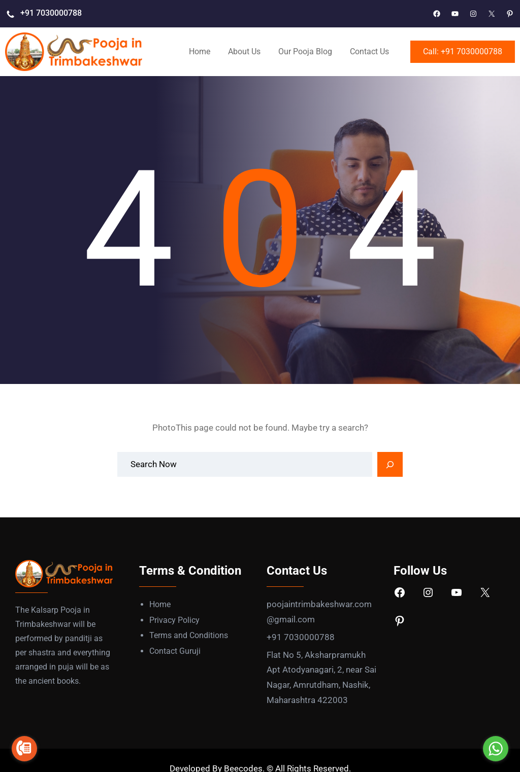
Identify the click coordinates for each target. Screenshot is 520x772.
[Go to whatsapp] (495, 748)
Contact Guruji (175, 651)
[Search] (390, 464)
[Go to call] (24, 748)
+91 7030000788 (51, 13)
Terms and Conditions (188, 635)
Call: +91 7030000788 (462, 51)
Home (160, 604)
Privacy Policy (174, 620)
